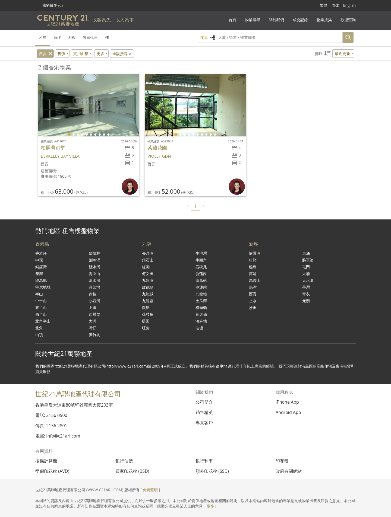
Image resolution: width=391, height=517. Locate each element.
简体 (335, 5)
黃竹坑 (94, 334)
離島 (253, 266)
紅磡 (146, 266)
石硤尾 (201, 266)
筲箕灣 (94, 287)
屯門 (306, 266)
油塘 (199, 327)
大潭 (92, 321)
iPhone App (287, 402)
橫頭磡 (201, 307)
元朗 (306, 300)
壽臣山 (94, 273)
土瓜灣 (201, 300)
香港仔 (41, 253)
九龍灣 (147, 280)
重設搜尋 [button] (122, 53)
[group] (88, 105)
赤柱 (92, 293)
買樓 (57, 37)
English (349, 5)
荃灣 (306, 287)
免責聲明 (150, 489)
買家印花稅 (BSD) (132, 471)
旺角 (146, 327)
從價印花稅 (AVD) (52, 471)
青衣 (306, 293)
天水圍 (308, 280)
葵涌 (253, 273)
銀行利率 (204, 461)
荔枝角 (147, 314)
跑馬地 (41, 280)
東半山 (41, 307)
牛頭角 (201, 260)
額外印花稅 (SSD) (212, 471)
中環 (39, 260)
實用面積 (81, 53)
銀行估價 (124, 461)
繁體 (323, 5)
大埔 (306, 273)
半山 (39, 293)
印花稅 (282, 461)
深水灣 (94, 280)
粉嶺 (253, 260)
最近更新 (342, 53)
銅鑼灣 (41, 266)
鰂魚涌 (94, 260)
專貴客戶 (204, 423)
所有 (42, 37)
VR (107, 37)
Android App (288, 412)
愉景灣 (254, 253)
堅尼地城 (43, 287)
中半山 (41, 300)
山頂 (39, 334)
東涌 (306, 253)
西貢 (43, 53)
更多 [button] (100, 53)
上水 (253, 300)
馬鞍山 (254, 280)
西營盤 (94, 314)
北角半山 (43, 321)
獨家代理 (90, 37)
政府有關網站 (289, 471)
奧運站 (201, 287)
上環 (92, 307)
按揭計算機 (46, 461)
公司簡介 (204, 402)
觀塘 (146, 307)
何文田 (147, 273)
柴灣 (39, 273)
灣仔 (92, 327)
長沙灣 (147, 253)
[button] (334, 53)
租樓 (71, 37)
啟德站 (147, 287)
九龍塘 (147, 300)
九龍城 (147, 293)
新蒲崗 (201, 273)
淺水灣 (94, 266)
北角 (39, 327)
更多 (211, 506)
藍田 (146, 321)
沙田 (253, 307)
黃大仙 (201, 314)
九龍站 (201, 293)
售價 (61, 53)
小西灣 (94, 300)
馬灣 (253, 287)
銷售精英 (204, 412)
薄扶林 (94, 253)
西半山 (41, 314)
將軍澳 (308, 260)
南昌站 (201, 280)
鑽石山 (147, 260)
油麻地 (201, 321)
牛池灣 (201, 253)
